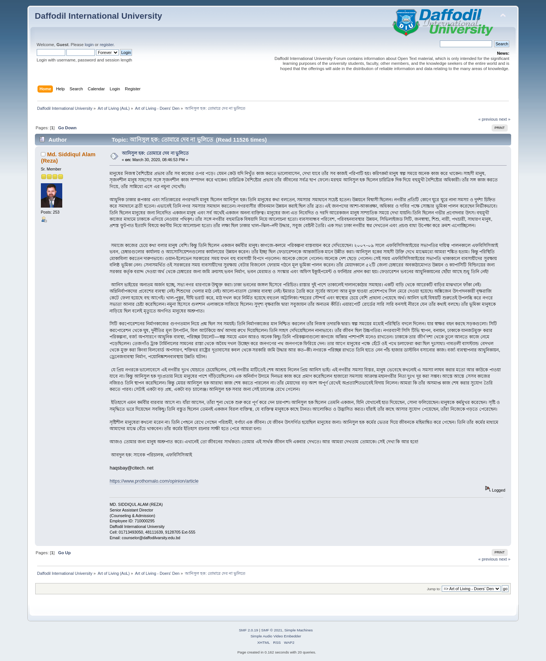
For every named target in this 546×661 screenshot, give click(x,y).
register (107, 44)
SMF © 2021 (271, 630)
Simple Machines (298, 630)
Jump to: (434, 589)
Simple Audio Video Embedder (275, 636)
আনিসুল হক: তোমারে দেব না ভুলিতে (155, 153)
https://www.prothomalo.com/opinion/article (154, 481)
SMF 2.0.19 (248, 630)
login (89, 44)
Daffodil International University (98, 16)
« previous (488, 119)
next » (504, 119)
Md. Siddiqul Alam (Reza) (68, 157)
